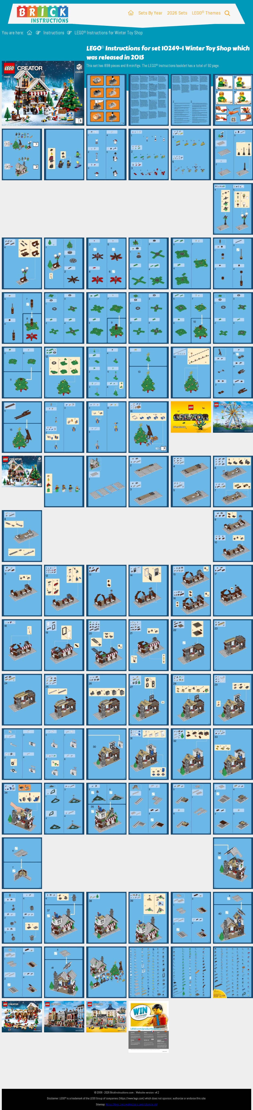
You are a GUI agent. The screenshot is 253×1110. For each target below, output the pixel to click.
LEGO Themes (206, 13)
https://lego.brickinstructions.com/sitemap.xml (131, 1104)
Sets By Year (150, 13)
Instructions (53, 33)
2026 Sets (177, 13)
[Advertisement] (128, 209)
